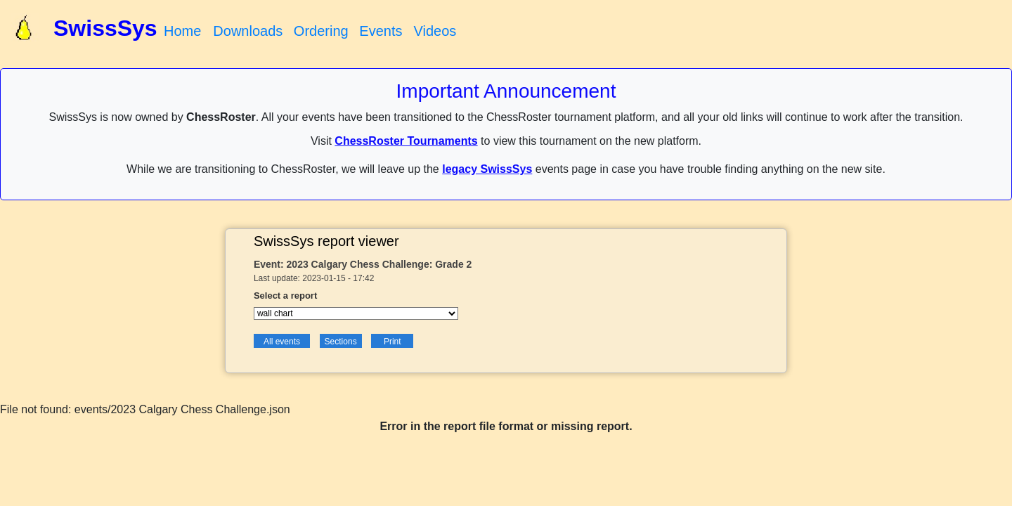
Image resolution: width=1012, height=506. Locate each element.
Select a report (285, 295)
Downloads (248, 31)
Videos (434, 31)
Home (182, 31)
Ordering (321, 31)
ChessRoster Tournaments (406, 141)
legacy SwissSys (487, 169)
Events (380, 31)
